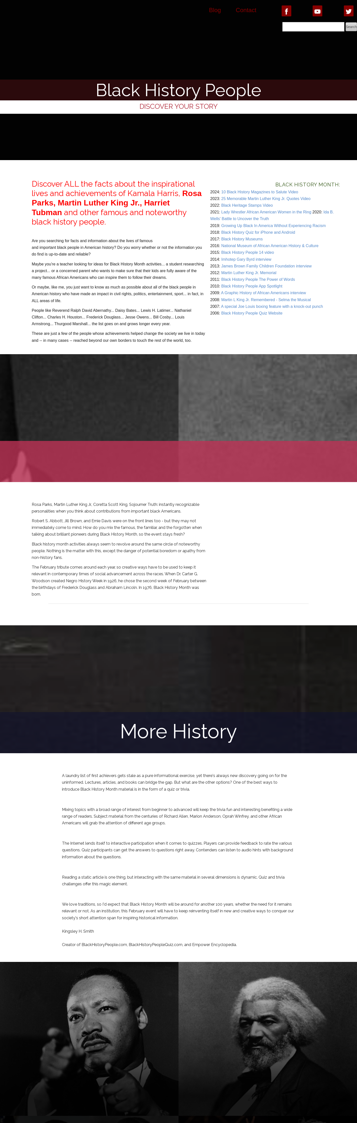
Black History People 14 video (247, 252)
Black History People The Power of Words (258, 279)
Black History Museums (242, 239)
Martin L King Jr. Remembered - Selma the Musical (266, 300)
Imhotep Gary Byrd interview (246, 259)
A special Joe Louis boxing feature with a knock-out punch (272, 306)
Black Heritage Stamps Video (247, 205)
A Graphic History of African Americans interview (263, 293)
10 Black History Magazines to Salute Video (259, 192)
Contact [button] (246, 10)
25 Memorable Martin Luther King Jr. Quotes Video (265, 199)
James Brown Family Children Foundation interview (266, 266)
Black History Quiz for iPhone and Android (258, 232)
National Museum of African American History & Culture (270, 246)
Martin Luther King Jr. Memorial (248, 273)
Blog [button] (215, 10)
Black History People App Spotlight (251, 286)
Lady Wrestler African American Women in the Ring (266, 212)
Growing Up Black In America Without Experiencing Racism (273, 226)
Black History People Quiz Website (251, 313)
